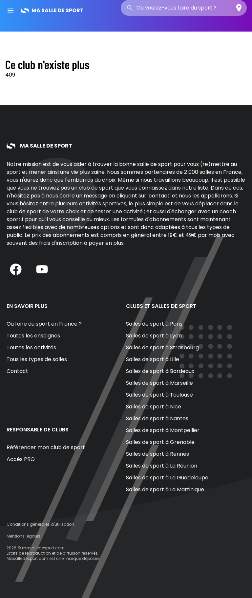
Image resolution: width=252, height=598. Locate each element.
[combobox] (183, 8)
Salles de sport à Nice (153, 406)
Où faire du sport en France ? (44, 324)
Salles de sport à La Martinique (165, 489)
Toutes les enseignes (33, 335)
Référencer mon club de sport (46, 447)
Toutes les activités (31, 347)
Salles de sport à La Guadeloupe (167, 477)
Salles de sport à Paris (154, 324)
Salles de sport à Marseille (159, 383)
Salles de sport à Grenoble (160, 442)
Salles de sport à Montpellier (163, 430)
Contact (17, 371)
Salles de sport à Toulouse (159, 395)
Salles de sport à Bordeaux (160, 371)
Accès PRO (21, 459)
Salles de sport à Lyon (154, 335)
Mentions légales (23, 536)
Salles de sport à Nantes (157, 418)
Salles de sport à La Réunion (161, 466)
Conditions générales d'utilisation (40, 524)
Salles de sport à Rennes (157, 454)
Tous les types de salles (37, 359)
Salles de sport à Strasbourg (162, 347)
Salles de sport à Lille (152, 359)
